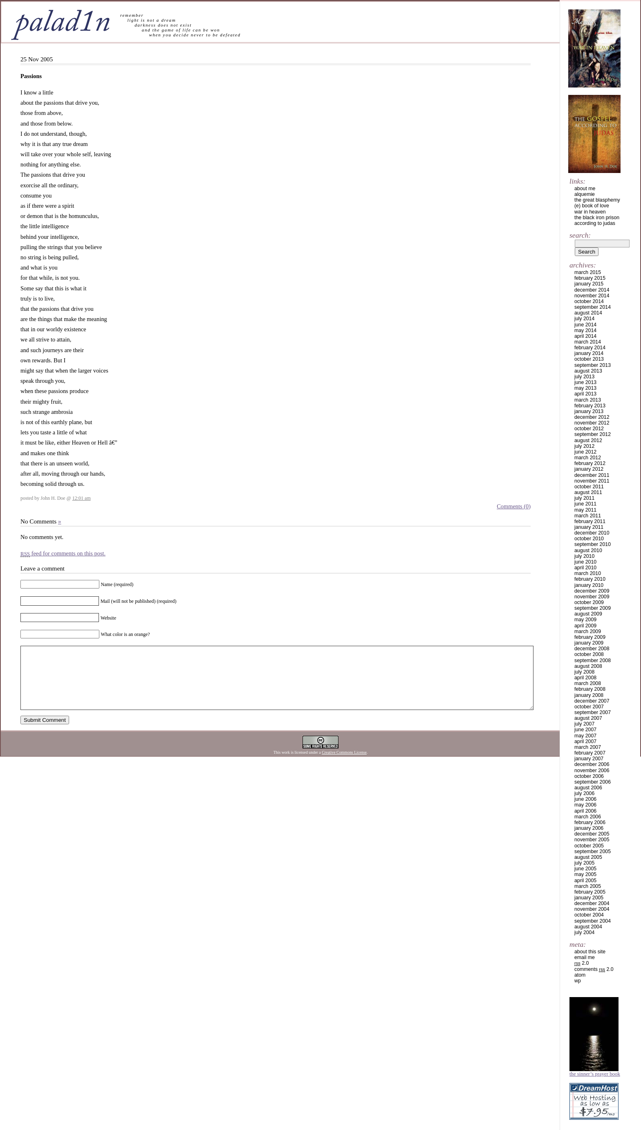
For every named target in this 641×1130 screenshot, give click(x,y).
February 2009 (589, 637)
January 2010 (588, 585)
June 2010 (585, 562)
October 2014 (589, 301)
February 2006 (589, 822)
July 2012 (584, 446)
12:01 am (81, 498)
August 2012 (588, 440)
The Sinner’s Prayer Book (594, 1074)
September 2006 (592, 782)
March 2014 (587, 342)
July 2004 (584, 932)
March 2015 (587, 272)
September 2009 (592, 608)
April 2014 (585, 336)
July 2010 (584, 556)
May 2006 (585, 805)
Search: (580, 235)
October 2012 (589, 428)
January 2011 (588, 527)
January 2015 (588, 284)
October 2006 (589, 776)
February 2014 (589, 347)
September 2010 (592, 544)
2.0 (581, 963)
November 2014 (592, 296)
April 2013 (585, 394)
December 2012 (592, 417)
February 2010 (589, 579)
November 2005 (592, 839)
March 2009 (587, 631)
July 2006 (584, 793)
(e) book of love (591, 206)
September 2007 (592, 712)
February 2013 (589, 406)
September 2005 (592, 851)
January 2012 (588, 469)
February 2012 (589, 463)
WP (577, 981)
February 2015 (589, 278)
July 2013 (584, 377)
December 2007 (592, 701)
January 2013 (588, 411)
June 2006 (585, 799)
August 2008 (588, 666)
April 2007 (585, 741)
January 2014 (588, 353)
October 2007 (589, 707)
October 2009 (589, 602)
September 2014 (592, 307)
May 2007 (585, 736)
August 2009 (588, 614)
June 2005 (585, 869)
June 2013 (585, 382)
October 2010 (589, 538)
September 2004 (592, 921)
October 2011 (589, 487)
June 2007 (585, 729)
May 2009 (585, 619)
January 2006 (588, 828)
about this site (589, 952)
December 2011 (592, 475)
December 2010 (592, 533)
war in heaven (590, 212)
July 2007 (584, 724)
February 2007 (589, 753)
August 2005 (588, 857)
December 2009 (592, 591)
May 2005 (585, 874)
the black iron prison (596, 217)
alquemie (584, 194)
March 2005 (587, 886)
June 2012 (585, 452)
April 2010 (585, 568)
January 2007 (588, 759)
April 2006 (585, 811)
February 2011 (589, 521)
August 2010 (588, 550)
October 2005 (589, 846)
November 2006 (592, 770)
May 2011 (585, 510)
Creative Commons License (344, 764)
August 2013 (588, 371)
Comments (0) (514, 506)
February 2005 (589, 892)
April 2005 (585, 880)
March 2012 (587, 458)
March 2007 (587, 747)
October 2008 (589, 654)
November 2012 (592, 423)
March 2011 (587, 516)
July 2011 (584, 498)
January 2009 (588, 643)
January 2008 (588, 695)
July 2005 (584, 863)
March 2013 (587, 400)
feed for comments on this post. (62, 553)
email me (584, 957)
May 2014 (585, 330)
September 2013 (592, 365)
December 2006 (592, 764)
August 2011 (588, 492)
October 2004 (589, 915)
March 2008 (587, 683)
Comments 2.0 (594, 969)
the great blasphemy (597, 200)
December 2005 (592, 834)
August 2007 (588, 718)
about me (584, 188)
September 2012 (592, 434)
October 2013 (589, 359)
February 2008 (589, 689)
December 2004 (592, 903)
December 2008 (592, 648)
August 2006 (588, 788)
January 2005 (588, 898)
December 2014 (592, 290)
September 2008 (592, 660)
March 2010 (587, 573)
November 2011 (592, 481)
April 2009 (585, 626)
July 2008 (584, 672)
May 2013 (585, 388)
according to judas (594, 223)
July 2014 (584, 318)
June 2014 (585, 325)
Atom (579, 975)
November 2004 (592, 909)
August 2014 (588, 313)
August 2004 (588, 927)
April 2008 (585, 678)
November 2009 (592, 597)
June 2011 (585, 504)
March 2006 (587, 817)
